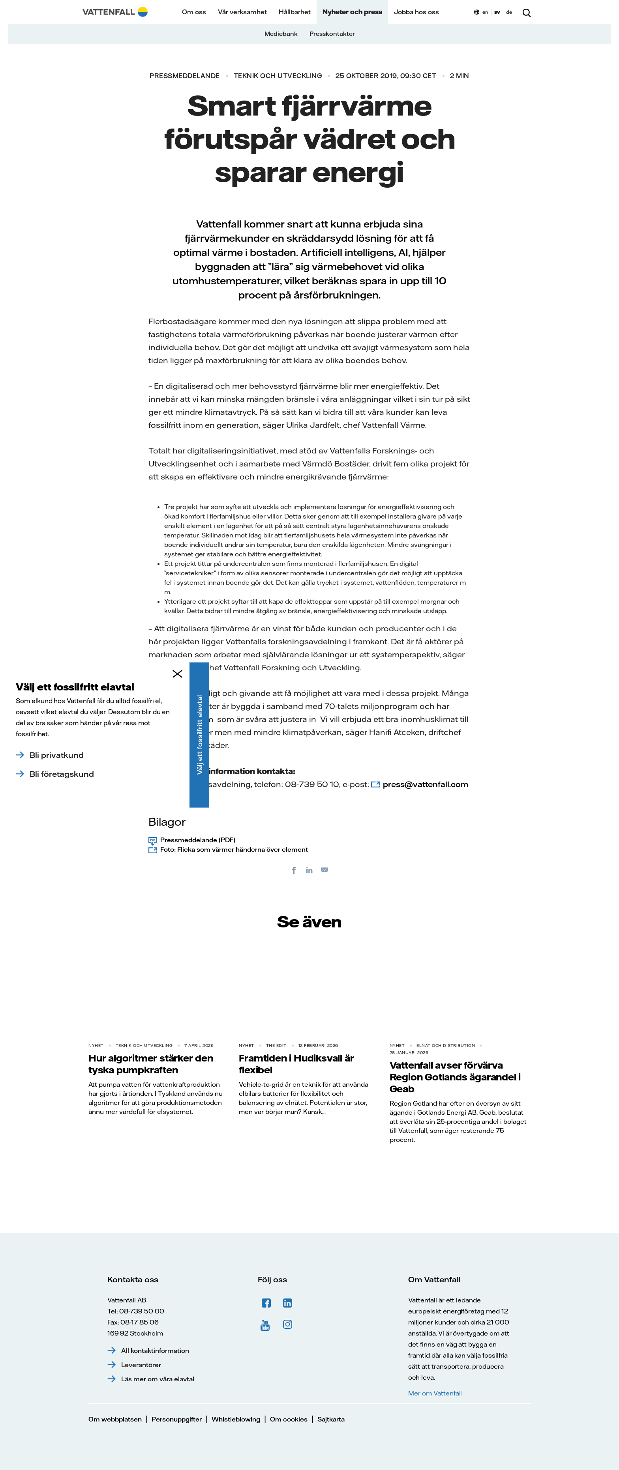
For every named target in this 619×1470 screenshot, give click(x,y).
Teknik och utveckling (278, 76)
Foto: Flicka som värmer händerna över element (234, 849)
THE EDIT (276, 1045)
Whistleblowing (236, 1419)
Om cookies (289, 1419)
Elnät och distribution (445, 1045)
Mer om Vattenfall (435, 1393)
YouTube (266, 1324)
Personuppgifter (177, 1419)
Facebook (266, 1303)
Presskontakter (332, 33)
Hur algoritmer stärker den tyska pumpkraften (150, 1064)
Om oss (194, 12)
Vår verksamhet (242, 12)
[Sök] (526, 12)
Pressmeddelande (185, 76)
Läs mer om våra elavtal (157, 1379)
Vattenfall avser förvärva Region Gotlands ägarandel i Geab (455, 1077)
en (485, 12)
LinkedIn (287, 1303)
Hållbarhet (295, 12)
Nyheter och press (352, 12)
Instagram (287, 1324)
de (509, 12)
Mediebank (281, 33)
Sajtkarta (331, 1419)
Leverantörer (141, 1365)
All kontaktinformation (155, 1350)
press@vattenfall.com (425, 784)
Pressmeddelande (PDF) (197, 840)
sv (497, 12)
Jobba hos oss (416, 12)
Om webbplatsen (115, 1419)
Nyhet (96, 1045)
